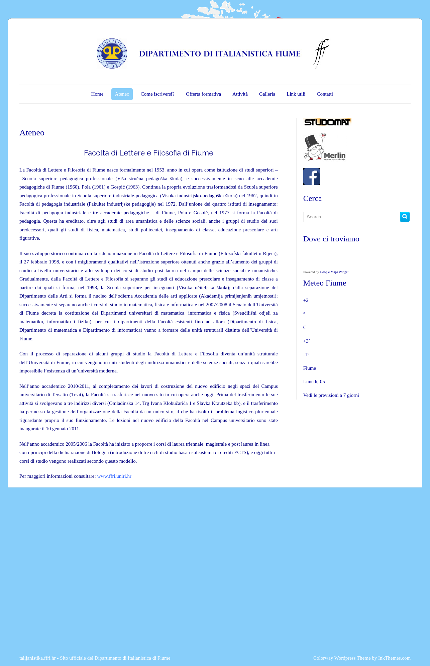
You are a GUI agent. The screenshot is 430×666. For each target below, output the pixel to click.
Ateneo (122, 94)
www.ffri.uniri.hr (114, 476)
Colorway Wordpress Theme (342, 658)
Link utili (296, 94)
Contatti (325, 94)
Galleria (267, 94)
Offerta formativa (203, 94)
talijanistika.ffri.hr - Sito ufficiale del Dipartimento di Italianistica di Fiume (94, 658)
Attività (240, 94)
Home (97, 94)
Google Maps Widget (334, 272)
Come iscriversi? (158, 94)
